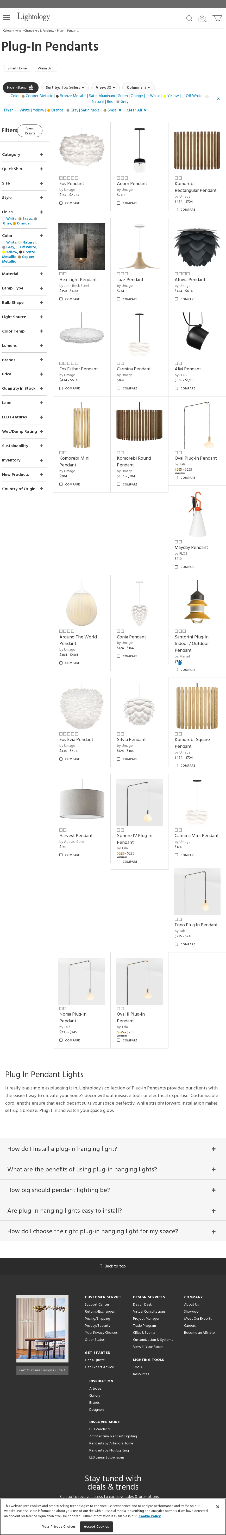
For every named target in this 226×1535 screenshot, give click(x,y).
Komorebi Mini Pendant (89, 450)
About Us (191, 1199)
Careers (190, 1220)
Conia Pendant (194, 538)
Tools (137, 1262)
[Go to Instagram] (109, 1438)
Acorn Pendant (142, 180)
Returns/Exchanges (100, 1206)
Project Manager (146, 1213)
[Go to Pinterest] (95, 1438)
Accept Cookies (96, 1527)
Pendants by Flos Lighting (109, 1345)
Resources (141, 1269)
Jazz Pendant (140, 278)
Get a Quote (95, 1255)
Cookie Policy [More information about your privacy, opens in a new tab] (150, 1516)
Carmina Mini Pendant (193, 814)
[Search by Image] (202, 18)
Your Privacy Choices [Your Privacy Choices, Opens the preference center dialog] (59, 1527)
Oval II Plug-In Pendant (194, 905)
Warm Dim (50, 69)
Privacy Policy (153, 1415)
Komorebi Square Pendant (197, 723)
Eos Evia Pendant (91, 720)
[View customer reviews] (133, 1438)
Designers (96, 1304)
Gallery (94, 1290)
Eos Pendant (86, 180)
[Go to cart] (217, 17)
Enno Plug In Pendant (86, 905)
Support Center (97, 1199)
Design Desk (142, 1199)
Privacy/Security (97, 1220)
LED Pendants (99, 1324)
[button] (6, 17)
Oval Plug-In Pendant (192, 450)
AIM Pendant (193, 362)
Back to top (113, 1161)
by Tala (185, 460)
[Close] (217, 1507)
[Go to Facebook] (82, 1438)
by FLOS (186, 368)
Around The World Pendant (145, 541)
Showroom (193, 1206)
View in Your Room (148, 1241)
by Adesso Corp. (86, 817)
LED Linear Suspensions (106, 1352)
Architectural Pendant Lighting (113, 1331)
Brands (94, 1297)
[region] (113, 1516)
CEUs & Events (144, 1227)
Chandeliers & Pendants (39, 30)
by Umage (82, 186)
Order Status (94, 1234)
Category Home (12, 30)
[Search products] (189, 18)
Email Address (75, 1404)
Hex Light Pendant (93, 278)
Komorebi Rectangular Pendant (192, 187)
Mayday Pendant (91, 538)
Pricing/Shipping (97, 1213)
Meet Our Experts (198, 1213)
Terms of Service (79, 1420)
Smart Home (19, 69)
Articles (95, 1283)
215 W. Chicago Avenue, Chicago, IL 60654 (113, 1484)
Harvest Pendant (91, 811)
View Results (46, 131)
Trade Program (144, 1220)
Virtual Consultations (149, 1206)
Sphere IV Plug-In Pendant (144, 814)
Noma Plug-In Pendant (140, 905)
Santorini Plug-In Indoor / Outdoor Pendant (197, 628)
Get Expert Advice (99, 1262)
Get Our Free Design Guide (42, 1263)
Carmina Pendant (144, 362)
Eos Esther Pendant (93, 362)
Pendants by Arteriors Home (111, 1338)
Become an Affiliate (199, 1227)
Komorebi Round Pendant (144, 450)
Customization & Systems (153, 1234)
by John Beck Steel (89, 284)
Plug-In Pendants (68, 30)
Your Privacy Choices (101, 1227)
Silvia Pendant (141, 720)
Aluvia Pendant (195, 278)
